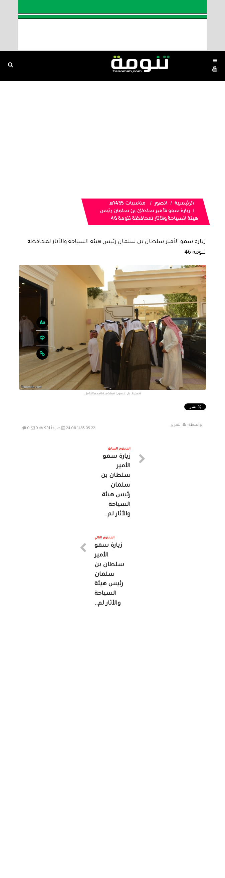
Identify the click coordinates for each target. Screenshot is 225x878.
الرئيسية (184, 204)
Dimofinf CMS (118, 850)
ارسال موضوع (50, 816)
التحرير (176, 425)
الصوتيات (102, 816)
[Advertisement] (112, 131)
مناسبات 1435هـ (127, 204)
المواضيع (155, 816)
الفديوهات (129, 816)
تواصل (79, 816)
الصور (161, 204)
